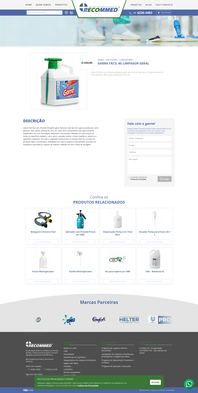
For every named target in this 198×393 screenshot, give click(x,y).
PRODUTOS (61, 4)
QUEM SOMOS (43, 4)
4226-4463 (140, 12)
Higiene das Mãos (71, 363)
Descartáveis (69, 354)
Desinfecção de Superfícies (75, 357)
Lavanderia (68, 369)
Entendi (155, 382)
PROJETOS (136, 4)
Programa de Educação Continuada (116, 366)
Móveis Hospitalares (72, 372)
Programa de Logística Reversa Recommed (114, 349)
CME (65, 351)
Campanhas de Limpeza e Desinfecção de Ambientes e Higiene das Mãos (117, 355)
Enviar (164, 179)
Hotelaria (67, 366)
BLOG (149, 4)
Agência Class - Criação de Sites (28, 390)
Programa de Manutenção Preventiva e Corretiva (118, 361)
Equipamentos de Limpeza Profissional (79, 360)
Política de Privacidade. (88, 385)
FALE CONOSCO (164, 4)
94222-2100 (49, 369)
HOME (28, 4)
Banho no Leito (70, 348)
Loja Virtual (163, 12)
